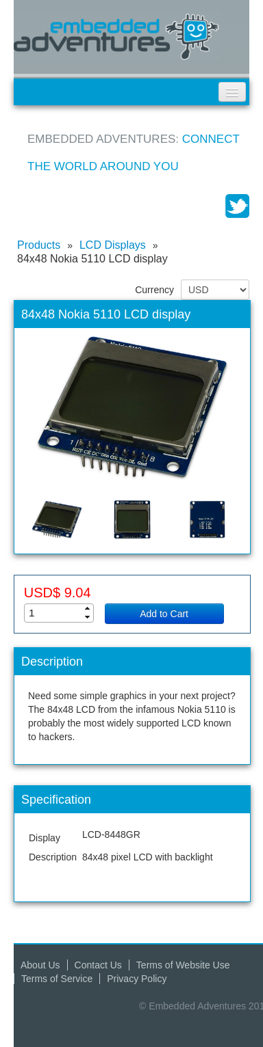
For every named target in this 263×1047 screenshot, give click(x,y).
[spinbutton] (63, 613)
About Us (40, 965)
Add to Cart (164, 613)
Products (38, 245)
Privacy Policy (136, 978)
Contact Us (98, 965)
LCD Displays (112, 245)
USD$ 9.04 (57, 592)
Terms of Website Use (183, 965)
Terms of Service (56, 978)
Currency (154, 289)
